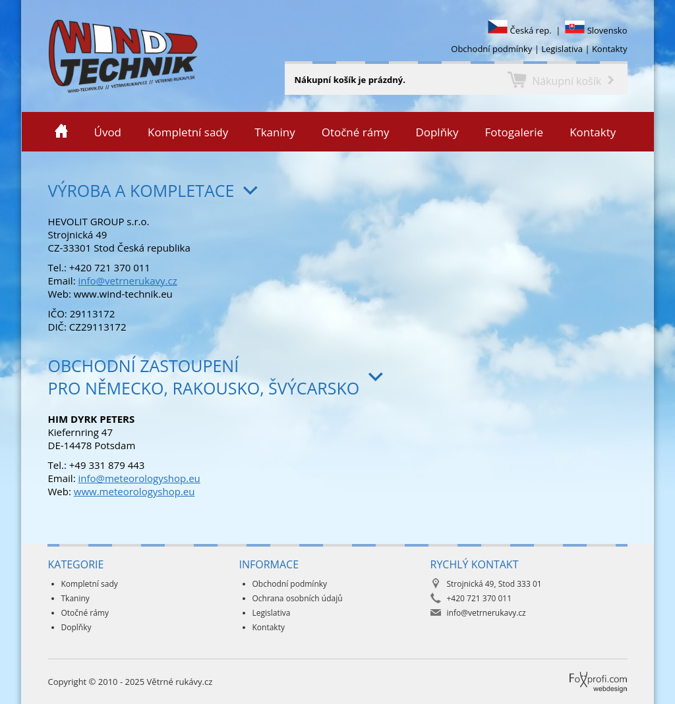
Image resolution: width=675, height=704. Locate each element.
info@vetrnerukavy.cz (127, 280)
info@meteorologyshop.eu (139, 478)
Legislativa (562, 49)
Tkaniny (274, 132)
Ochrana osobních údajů (297, 598)
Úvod (108, 132)
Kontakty (610, 49)
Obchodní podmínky (491, 49)
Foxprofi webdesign (574, 672)
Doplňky (436, 132)
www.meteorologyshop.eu (134, 491)
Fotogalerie (514, 132)
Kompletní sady (188, 132)
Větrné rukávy (24, 56)
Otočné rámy (356, 132)
